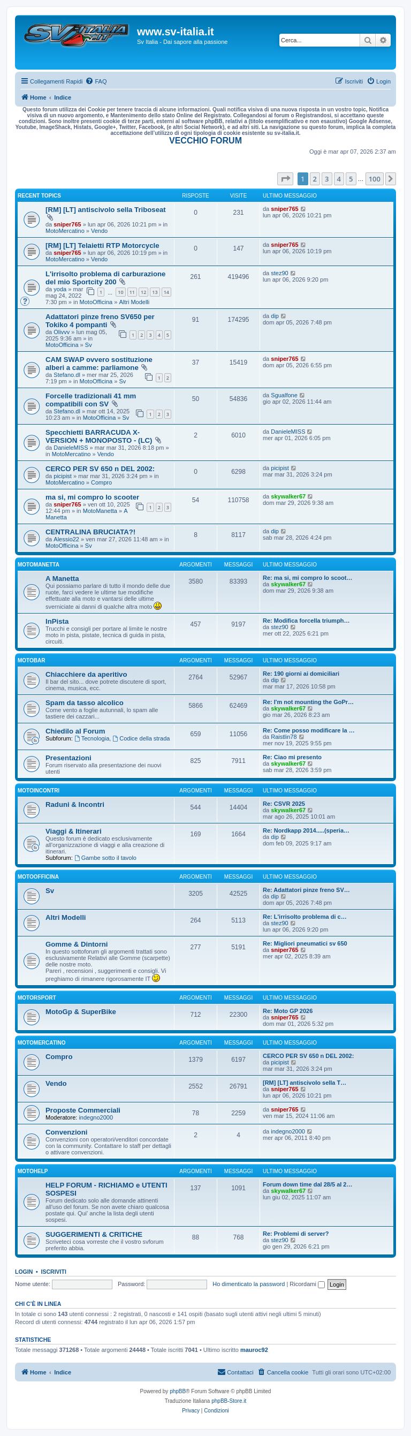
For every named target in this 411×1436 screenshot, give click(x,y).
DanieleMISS (71, 447)
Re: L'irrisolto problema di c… (305, 916)
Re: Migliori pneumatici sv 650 (305, 943)
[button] (285, 178)
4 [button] (339, 179)
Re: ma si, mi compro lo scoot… (307, 578)
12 (143, 292)
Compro (101, 482)
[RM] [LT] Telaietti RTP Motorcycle (102, 245)
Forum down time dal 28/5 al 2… (307, 1184)
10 (120, 292)
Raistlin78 (283, 737)
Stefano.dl (67, 375)
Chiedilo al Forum (75, 731)
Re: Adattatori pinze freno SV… (306, 890)
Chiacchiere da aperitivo (86, 674)
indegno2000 (96, 1117)
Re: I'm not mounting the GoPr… (308, 702)
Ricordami (307, 1284)
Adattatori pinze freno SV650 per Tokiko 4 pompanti (100, 321)
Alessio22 (66, 539)
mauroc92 (254, 1350)
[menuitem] (95, 81)
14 (166, 292)
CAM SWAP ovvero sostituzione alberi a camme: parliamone (99, 364)
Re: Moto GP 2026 (288, 1011)
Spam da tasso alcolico (84, 703)
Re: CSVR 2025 (284, 803)
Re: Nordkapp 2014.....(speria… (306, 830)
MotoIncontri (38, 790)
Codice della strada (141, 738)
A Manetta (62, 579)
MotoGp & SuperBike (80, 1012)
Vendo (99, 231)
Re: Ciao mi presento (292, 757)
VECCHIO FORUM (205, 140)
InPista (56, 621)
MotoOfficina (96, 302)
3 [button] (327, 179)
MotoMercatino (65, 231)
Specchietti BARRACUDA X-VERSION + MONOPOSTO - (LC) (98, 436)
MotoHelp (33, 1171)
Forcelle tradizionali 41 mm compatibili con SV (90, 400)
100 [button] (374, 179)
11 (132, 292)
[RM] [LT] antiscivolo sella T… (304, 1082)
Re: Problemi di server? (296, 1233)
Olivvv (62, 332)
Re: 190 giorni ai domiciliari (301, 673)
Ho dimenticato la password (248, 1284)
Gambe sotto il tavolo (105, 858)
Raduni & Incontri (74, 804)
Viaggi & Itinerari (73, 831)
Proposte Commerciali (82, 1110)
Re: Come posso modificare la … (309, 730)
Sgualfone (284, 395)
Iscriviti (53, 1271)
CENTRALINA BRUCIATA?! (90, 532)
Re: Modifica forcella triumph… (306, 620)
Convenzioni (66, 1132)
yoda (60, 289)
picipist (63, 476)
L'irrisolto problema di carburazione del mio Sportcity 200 (105, 278)
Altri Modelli (134, 302)
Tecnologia (91, 738)
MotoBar (31, 660)
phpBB (178, 1391)
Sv (88, 345)
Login (24, 1271)
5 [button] (351, 179)
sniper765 (67, 224)
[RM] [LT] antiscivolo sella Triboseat (105, 210)
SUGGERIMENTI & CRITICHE (93, 1234)
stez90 (279, 273)
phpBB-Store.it (228, 1401)
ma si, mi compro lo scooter (92, 497)
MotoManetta (100, 511)
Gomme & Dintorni (76, 944)
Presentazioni (68, 758)
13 (154, 292)
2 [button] (315, 179)
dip (275, 316)
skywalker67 (288, 496)
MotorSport (37, 998)
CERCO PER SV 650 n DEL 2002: (100, 469)
